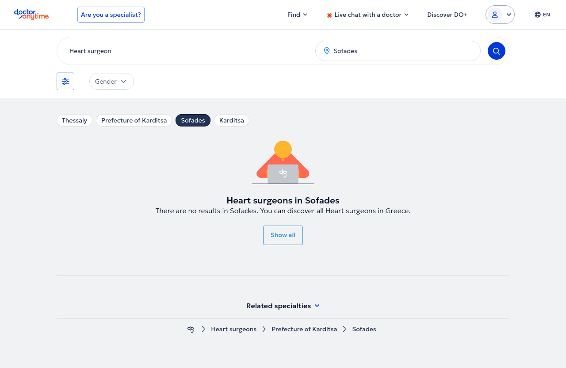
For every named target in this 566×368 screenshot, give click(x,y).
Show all (283, 235)
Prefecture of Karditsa (134, 120)
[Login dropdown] (500, 14)
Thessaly (74, 120)
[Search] (496, 51)
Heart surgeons (233, 329)
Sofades (193, 120)
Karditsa (231, 120)
